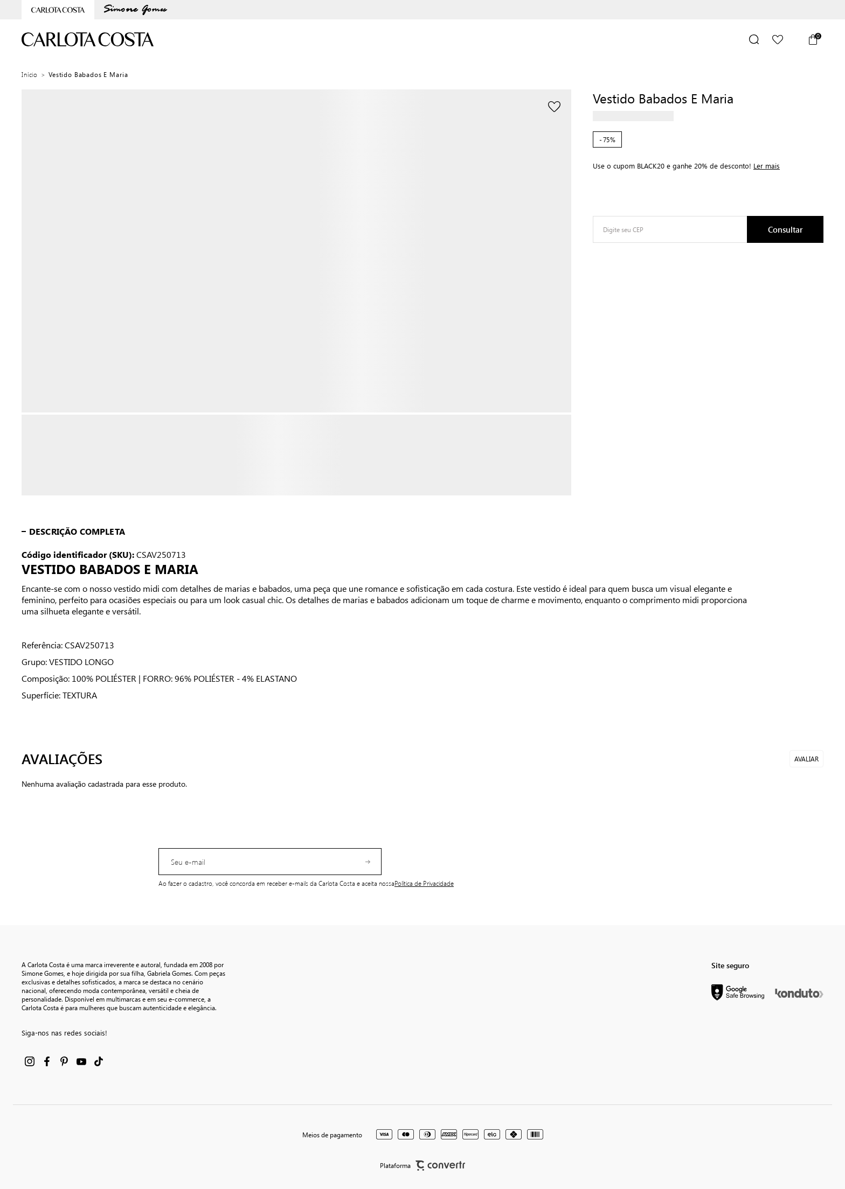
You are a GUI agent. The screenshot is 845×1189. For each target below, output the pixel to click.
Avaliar (806, 758)
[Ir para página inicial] (30, 74)
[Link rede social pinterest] (64, 1061)
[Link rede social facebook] (47, 1061)
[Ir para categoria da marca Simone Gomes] (135, 9)
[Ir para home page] (58, 9)
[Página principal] (88, 39)
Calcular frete (785, 229)
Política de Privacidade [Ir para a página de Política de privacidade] (424, 883)
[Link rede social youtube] (81, 1061)
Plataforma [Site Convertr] (422, 1165)
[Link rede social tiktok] (99, 1061)
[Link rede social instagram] (30, 1061)
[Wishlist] (777, 39)
